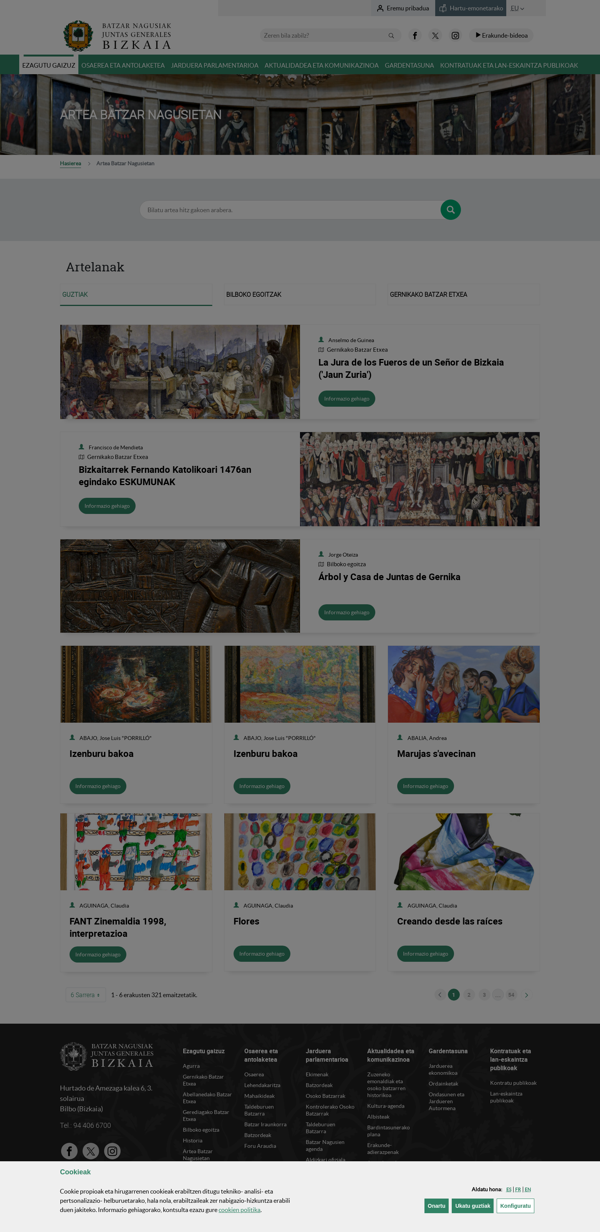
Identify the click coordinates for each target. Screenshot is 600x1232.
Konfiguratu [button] (517, 1205)
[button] (508, 1189)
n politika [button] (239, 1209)
